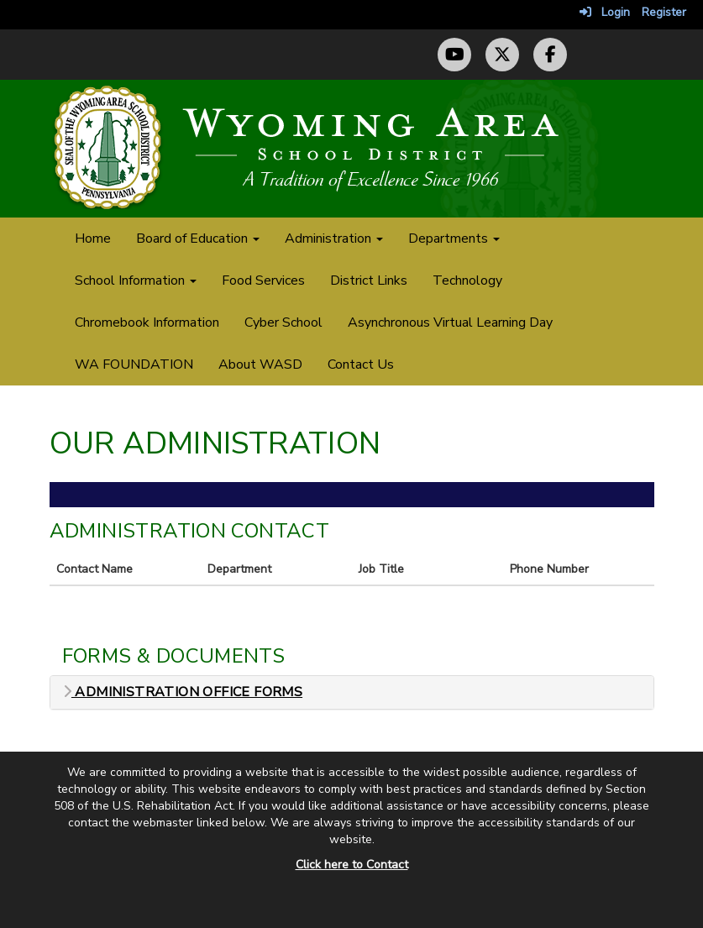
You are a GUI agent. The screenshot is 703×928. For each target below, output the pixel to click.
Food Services (263, 280)
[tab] (351, 692)
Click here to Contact (352, 865)
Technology (467, 280)
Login (605, 12)
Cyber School (283, 322)
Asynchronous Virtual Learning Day (450, 322)
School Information (136, 280)
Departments (454, 238)
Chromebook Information (147, 322)
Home (93, 238)
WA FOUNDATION (134, 364)
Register (664, 12)
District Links (368, 280)
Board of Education (198, 238)
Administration (334, 238)
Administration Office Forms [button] (183, 692)
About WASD (260, 364)
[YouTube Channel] (454, 54)
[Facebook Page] (550, 54)
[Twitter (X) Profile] (502, 54)
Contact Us (361, 364)
